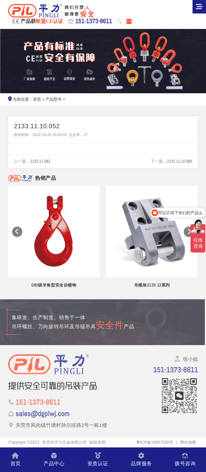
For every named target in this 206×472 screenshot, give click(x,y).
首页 (37, 99)
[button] (17, 232)
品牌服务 (141, 459)
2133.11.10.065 (179, 161)
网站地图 (188, 442)
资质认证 (97, 459)
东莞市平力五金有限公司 (64, 442)
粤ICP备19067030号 (154, 442)
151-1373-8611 (93, 21)
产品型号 (54, 99)
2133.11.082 (40, 161)
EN (129, 21)
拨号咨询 (185, 459)
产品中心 (53, 459)
